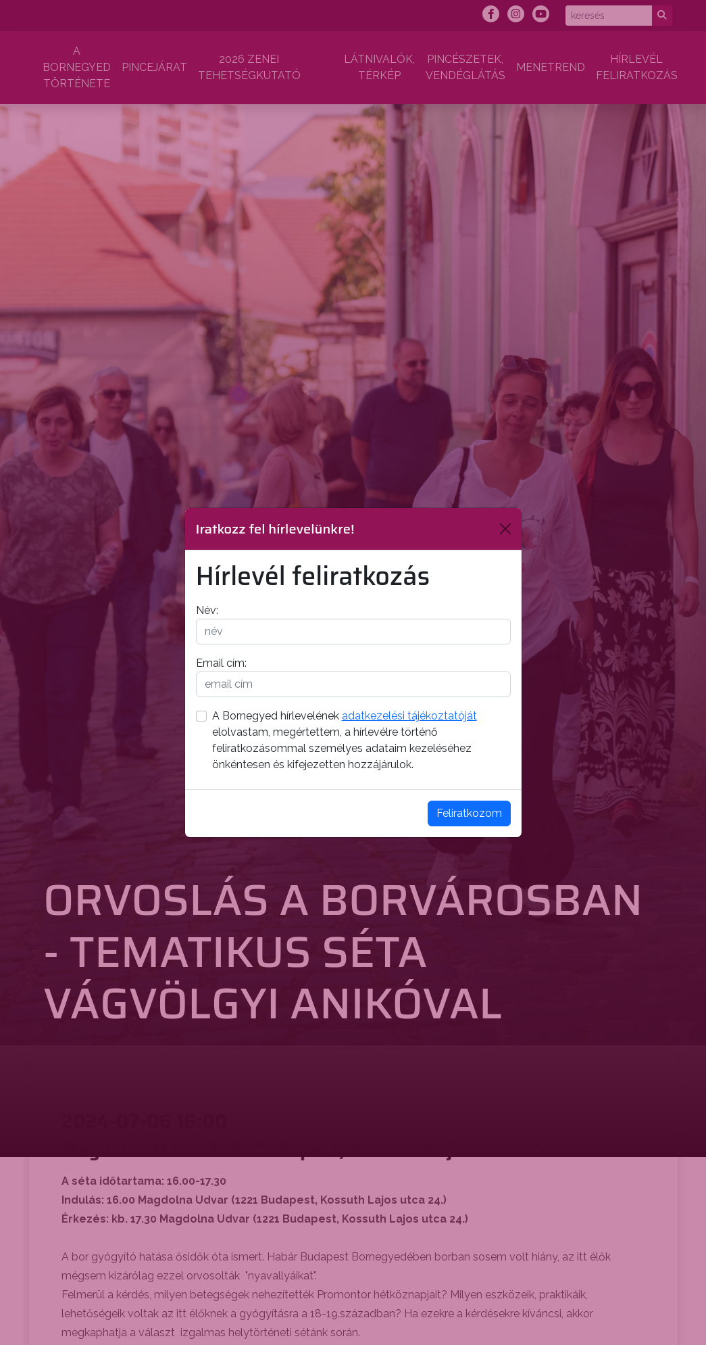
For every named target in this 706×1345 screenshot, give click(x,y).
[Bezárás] (505, 529)
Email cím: (221, 663)
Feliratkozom (469, 813)
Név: (207, 610)
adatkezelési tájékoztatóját (409, 715)
